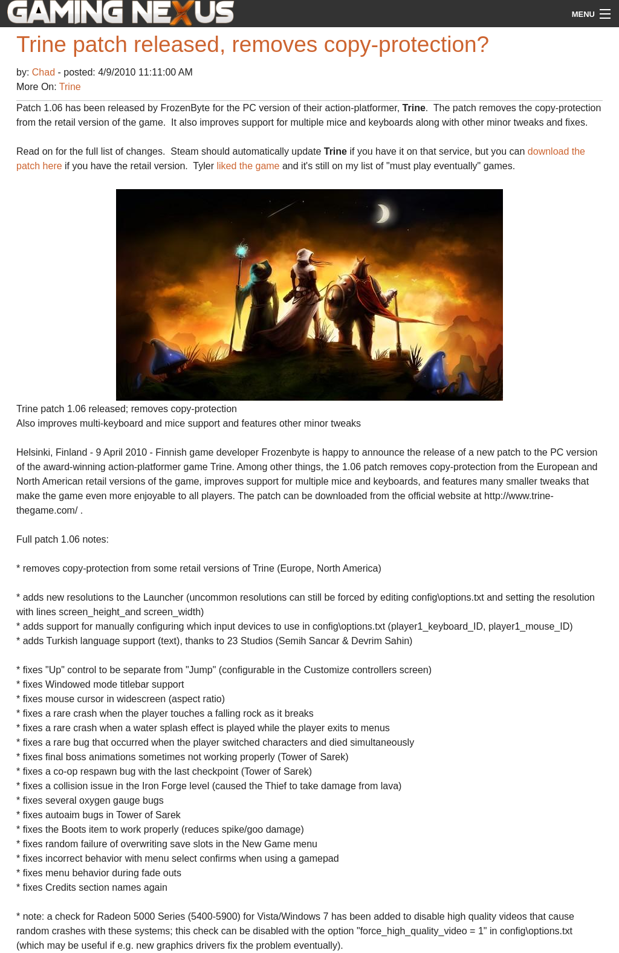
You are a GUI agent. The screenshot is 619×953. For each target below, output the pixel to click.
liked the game (247, 166)
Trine (70, 87)
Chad (45, 72)
